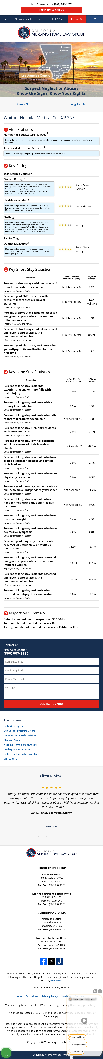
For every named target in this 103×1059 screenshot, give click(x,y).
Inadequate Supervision (17, 749)
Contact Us (77, 19)
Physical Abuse (12, 740)
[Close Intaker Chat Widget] (100, 991)
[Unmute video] (84, 1021)
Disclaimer (32, 996)
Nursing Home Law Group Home (51, 32)
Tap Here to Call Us (51, 9)
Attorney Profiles (24, 19)
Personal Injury (51, 987)
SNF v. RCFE (10, 758)
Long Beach (77, 104)
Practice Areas (13, 720)
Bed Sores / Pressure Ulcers (19, 730)
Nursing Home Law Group (61, 1042)
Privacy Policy (50, 996)
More (97, 19)
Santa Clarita (25, 104)
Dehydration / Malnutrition (20, 735)
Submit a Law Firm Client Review (51, 837)
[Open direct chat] (95, 991)
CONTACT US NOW (51, 704)
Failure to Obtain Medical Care (21, 754)
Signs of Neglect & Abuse (52, 19)
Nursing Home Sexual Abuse (20, 744)
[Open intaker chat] (71, 1057)
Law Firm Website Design (51, 1055)
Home (6, 19)
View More (51, 826)
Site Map (66, 996)
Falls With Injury (13, 726)
